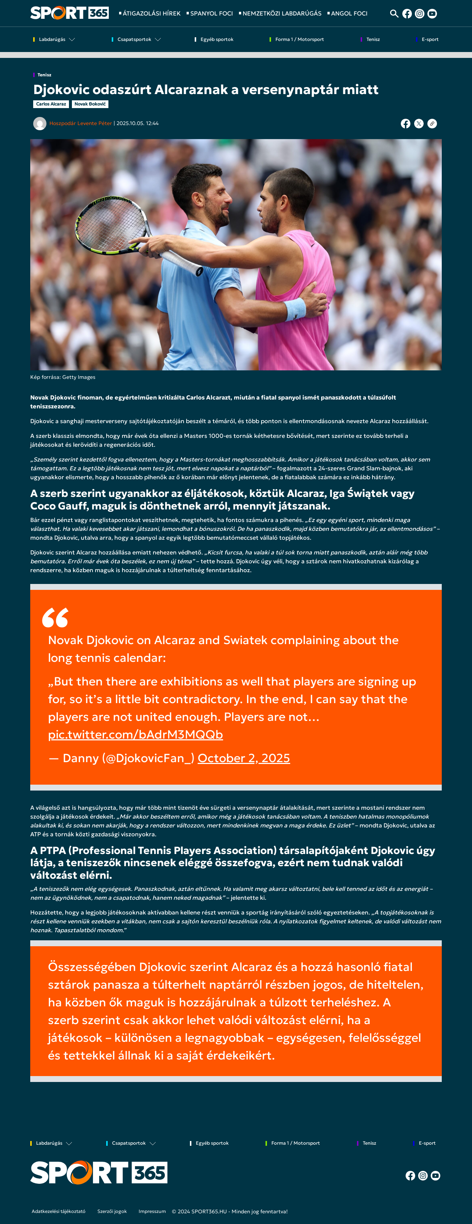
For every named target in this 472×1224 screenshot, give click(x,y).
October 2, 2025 (244, 758)
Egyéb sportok (217, 39)
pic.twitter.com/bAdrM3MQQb (135, 734)
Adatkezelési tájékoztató (59, 1211)
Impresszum (152, 1211)
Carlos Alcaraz (51, 104)
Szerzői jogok (112, 1211)
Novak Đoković (89, 104)
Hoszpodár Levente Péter (80, 123)
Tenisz (44, 75)
